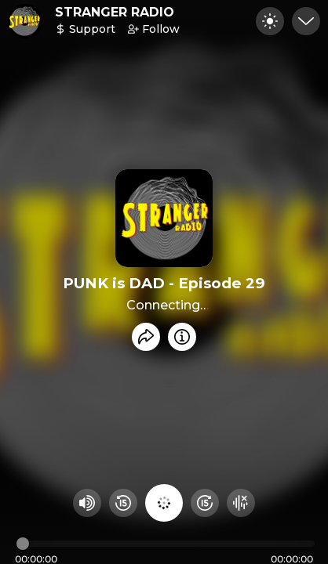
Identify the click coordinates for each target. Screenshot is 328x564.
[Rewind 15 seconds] (123, 503)
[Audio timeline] (165, 543)
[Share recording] (146, 337)
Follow (154, 29)
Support (85, 29)
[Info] (182, 337)
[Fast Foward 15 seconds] (205, 503)
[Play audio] (164, 503)
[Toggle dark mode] (270, 21)
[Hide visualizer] (241, 503)
